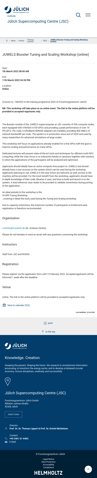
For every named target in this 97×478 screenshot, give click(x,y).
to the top (48, 331)
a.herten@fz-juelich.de (13, 228)
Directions (13, 414)
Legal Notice (48, 459)
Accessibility (48, 464)
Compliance (48, 467)
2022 (45, 41)
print (48, 323)
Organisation (10, 218)
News (13, 41)
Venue (6, 287)
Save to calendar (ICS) (18, 305)
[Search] (78, 15)
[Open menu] (88, 15)
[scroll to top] (88, 469)
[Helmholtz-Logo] (48, 474)
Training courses (30, 40)
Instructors (9, 244)
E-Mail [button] (12, 441)
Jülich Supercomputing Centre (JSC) (37, 21)
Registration (10, 264)
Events (21, 41)
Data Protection (49, 462)
